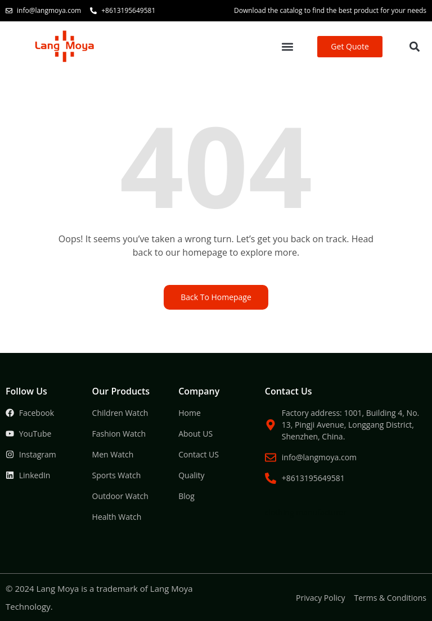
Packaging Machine (236, 464)
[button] (287, 47)
